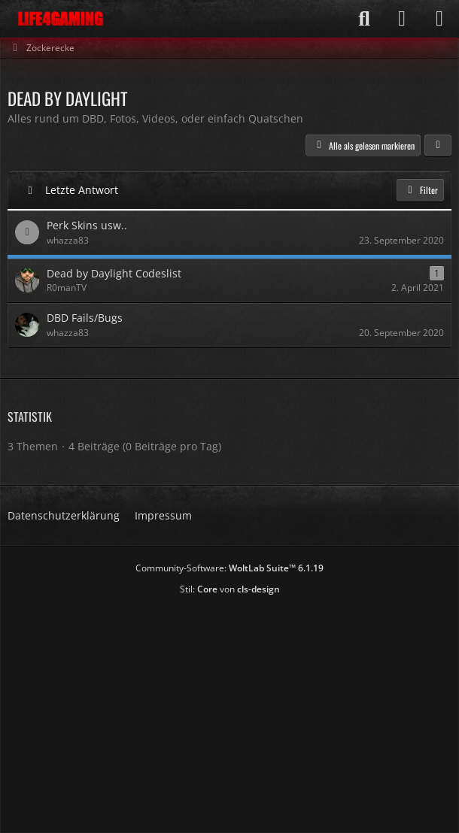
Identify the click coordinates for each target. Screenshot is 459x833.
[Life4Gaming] (61, 19)
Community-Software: (229, 568)
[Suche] (364, 19)
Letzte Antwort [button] (81, 190)
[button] (437, 146)
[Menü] (439, 19)
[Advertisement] (233, 709)
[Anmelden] (402, 19)
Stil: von (230, 589)
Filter (420, 189)
